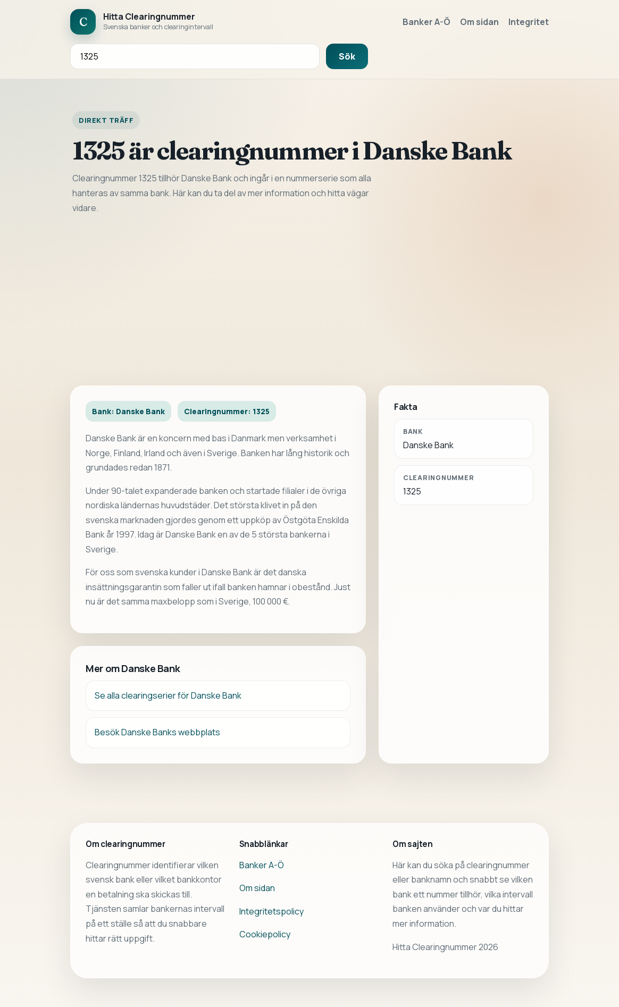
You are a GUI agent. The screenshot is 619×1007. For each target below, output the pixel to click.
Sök (347, 56)
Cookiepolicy (264, 934)
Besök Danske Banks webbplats (157, 732)
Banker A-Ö (426, 22)
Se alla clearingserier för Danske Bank (168, 695)
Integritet (528, 22)
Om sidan (479, 22)
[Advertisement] (309, 300)
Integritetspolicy (271, 911)
